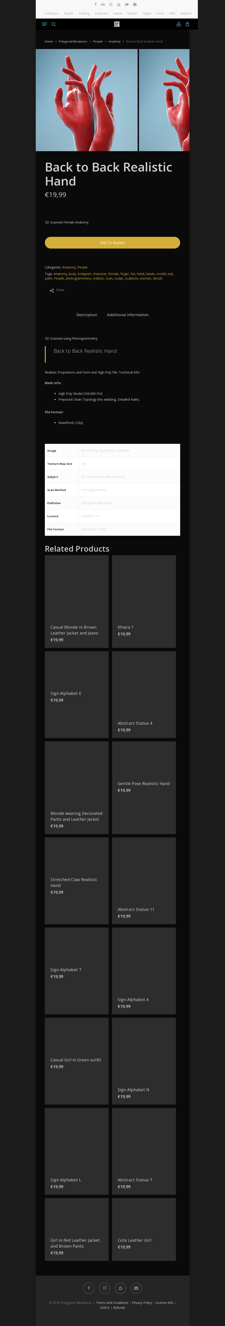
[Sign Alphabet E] (77, 668)
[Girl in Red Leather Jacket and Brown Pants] (77, 1215)
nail (170, 274)
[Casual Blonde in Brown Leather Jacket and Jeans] (77, 587)
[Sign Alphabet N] (144, 1049)
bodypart (84, 274)
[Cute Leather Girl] (144, 1215)
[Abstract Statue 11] (144, 869)
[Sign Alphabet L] (77, 1140)
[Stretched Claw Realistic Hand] (77, 854)
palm (48, 278)
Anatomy (114, 41)
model (161, 274)
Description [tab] (87, 314)
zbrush (158, 278)
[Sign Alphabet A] (144, 959)
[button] (44, 24)
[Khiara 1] (144, 587)
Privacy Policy (142, 1302)
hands (150, 274)
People (98, 41)
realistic (98, 278)
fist (133, 274)
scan (109, 278)
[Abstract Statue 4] (144, 683)
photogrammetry (78, 278)
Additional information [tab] (127, 314)
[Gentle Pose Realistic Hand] (144, 758)
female (113, 274)
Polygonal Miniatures (73, 41)
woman (145, 278)
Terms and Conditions (112, 1302)
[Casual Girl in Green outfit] (77, 1035)
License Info (164, 1302)
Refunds (119, 1307)
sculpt (118, 278)
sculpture (131, 278)
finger (124, 274)
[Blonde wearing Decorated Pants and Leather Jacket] (77, 773)
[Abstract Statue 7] (144, 1140)
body (72, 274)
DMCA (105, 1307)
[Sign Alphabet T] (77, 945)
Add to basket (112, 242)
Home (49, 41)
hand (140, 274)
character (100, 274)
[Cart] (186, 24)
